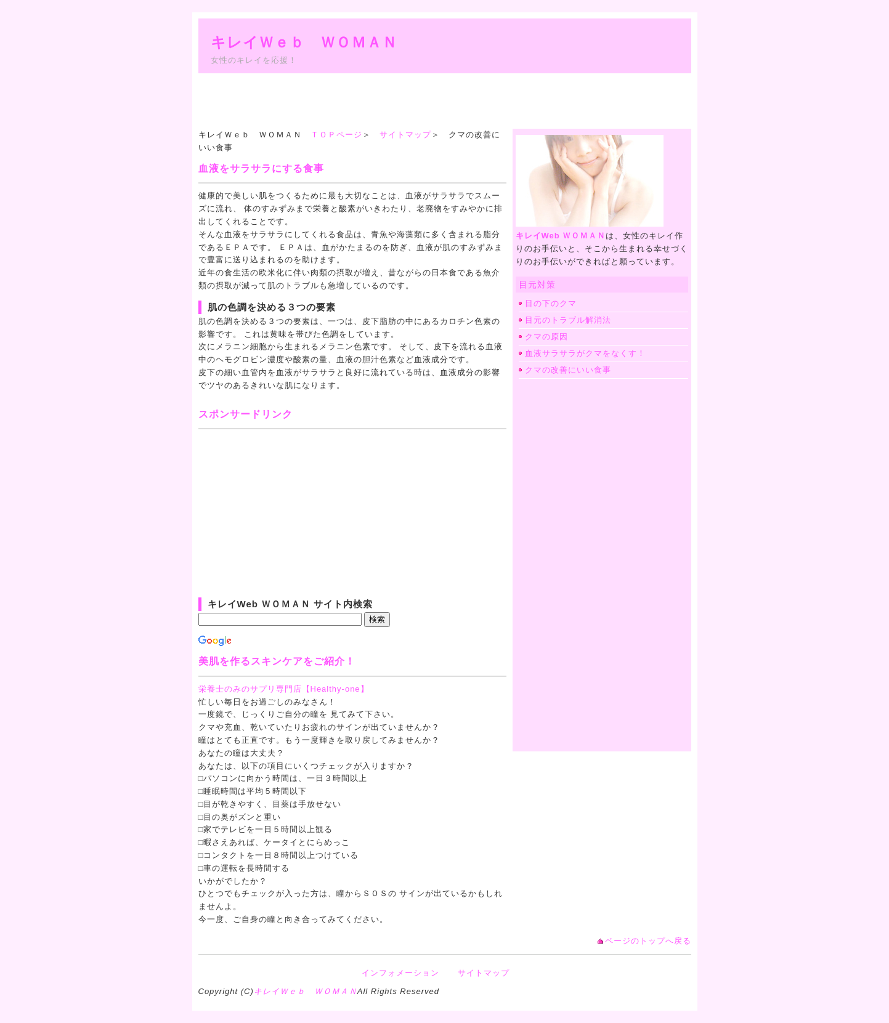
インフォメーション (400, 972)
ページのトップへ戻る (648, 940)
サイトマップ (405, 134)
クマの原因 (546, 336)
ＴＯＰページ (336, 134)
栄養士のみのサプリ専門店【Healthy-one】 (284, 688)
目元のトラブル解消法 (568, 320)
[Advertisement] (422, 101)
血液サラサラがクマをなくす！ (585, 353)
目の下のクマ (551, 303)
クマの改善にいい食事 (568, 369)
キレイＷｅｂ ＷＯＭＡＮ (304, 42)
